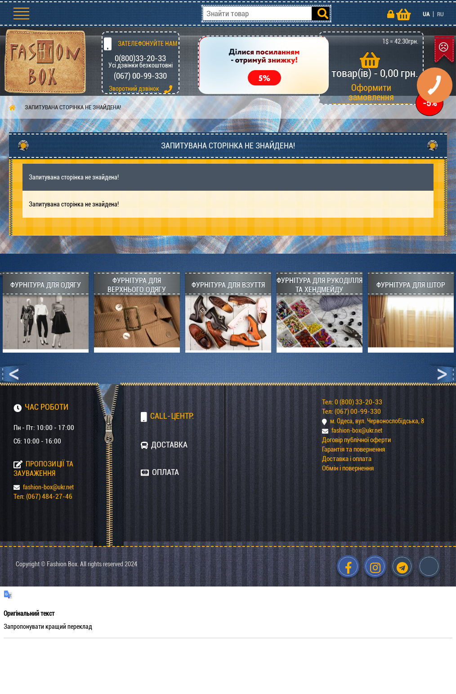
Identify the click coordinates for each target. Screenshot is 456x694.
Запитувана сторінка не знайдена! (73, 107)
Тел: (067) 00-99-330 (351, 411)
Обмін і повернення (348, 468)
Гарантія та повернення (353, 449)
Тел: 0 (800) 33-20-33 (352, 402)
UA (426, 14)
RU (440, 14)
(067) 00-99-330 (140, 76)
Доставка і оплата (346, 459)
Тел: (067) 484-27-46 (42, 497)
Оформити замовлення (371, 93)
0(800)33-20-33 (140, 58)
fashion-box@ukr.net (43, 487)
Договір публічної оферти (356, 440)
